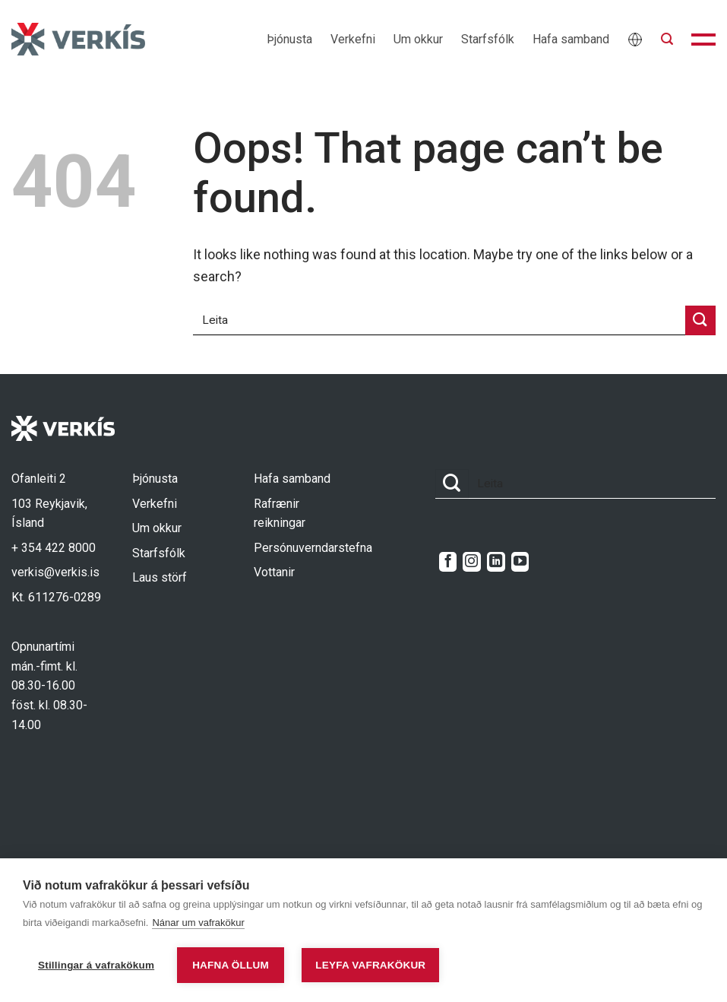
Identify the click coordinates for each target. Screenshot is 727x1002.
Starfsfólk (487, 39)
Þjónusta (289, 39)
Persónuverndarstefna (313, 548)
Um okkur (418, 39)
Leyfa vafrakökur (370, 965)
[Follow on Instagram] (471, 562)
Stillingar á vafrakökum (96, 965)
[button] (667, 39)
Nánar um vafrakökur (198, 922)
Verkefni (352, 39)
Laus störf (159, 577)
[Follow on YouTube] (520, 562)
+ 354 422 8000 (53, 548)
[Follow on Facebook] (448, 562)
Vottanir (274, 572)
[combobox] (439, 320)
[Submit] (700, 320)
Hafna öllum (230, 965)
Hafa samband (571, 39)
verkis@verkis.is (55, 572)
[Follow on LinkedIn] (495, 562)
